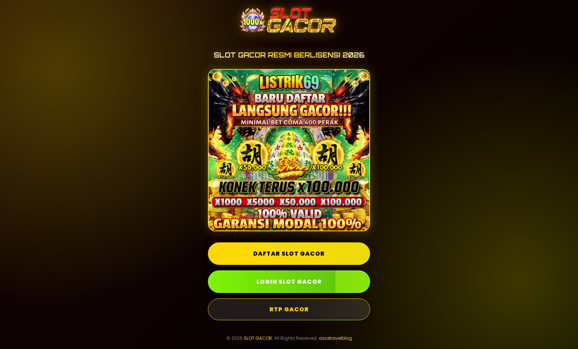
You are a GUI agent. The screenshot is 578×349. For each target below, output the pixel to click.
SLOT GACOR (258, 338)
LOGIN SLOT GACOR (289, 281)
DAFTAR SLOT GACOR (289, 253)
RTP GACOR (289, 309)
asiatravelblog (335, 338)
